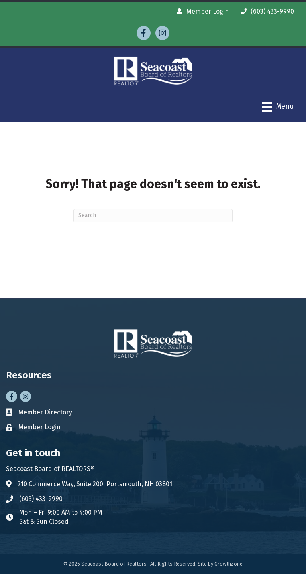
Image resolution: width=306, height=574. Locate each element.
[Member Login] (201, 11)
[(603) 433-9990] (265, 11)
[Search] (153, 215)
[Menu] (278, 107)
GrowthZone (228, 564)
